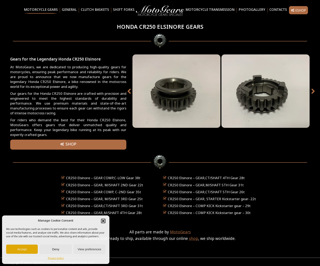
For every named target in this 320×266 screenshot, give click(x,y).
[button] (103, 221)
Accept (22, 249)
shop (193, 239)
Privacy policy (56, 258)
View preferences (89, 249)
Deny (55, 249)
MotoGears (180, 232)
